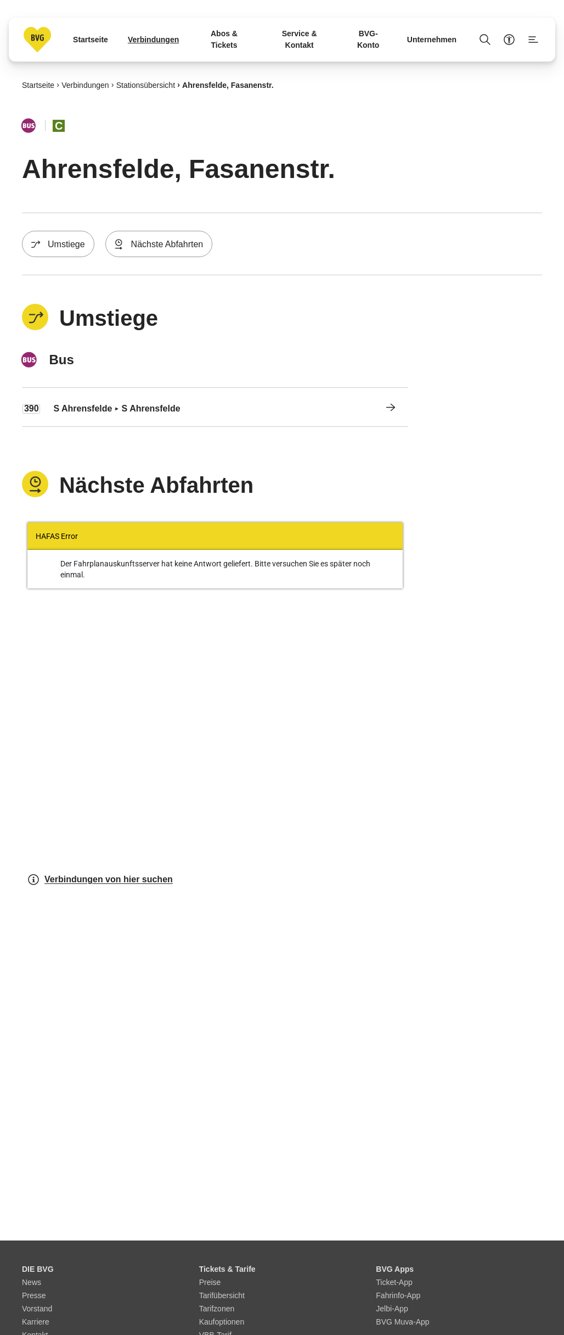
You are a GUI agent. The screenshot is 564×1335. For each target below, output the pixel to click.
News (31, 1282)
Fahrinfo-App (398, 1295)
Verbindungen (85, 84)
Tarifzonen (217, 1308)
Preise (210, 1282)
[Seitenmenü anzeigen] (533, 39)
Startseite (38, 84)
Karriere (35, 1321)
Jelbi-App (392, 1308)
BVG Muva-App (402, 1321)
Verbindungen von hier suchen (100, 879)
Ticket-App (394, 1282)
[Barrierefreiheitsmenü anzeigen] (509, 39)
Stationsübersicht (145, 84)
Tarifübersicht (222, 1295)
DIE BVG (38, 1269)
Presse (34, 1295)
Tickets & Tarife (227, 1269)
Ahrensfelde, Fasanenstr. (228, 84)
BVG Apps (395, 1269)
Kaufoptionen (222, 1321)
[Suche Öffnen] (485, 39)
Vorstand (37, 1308)
